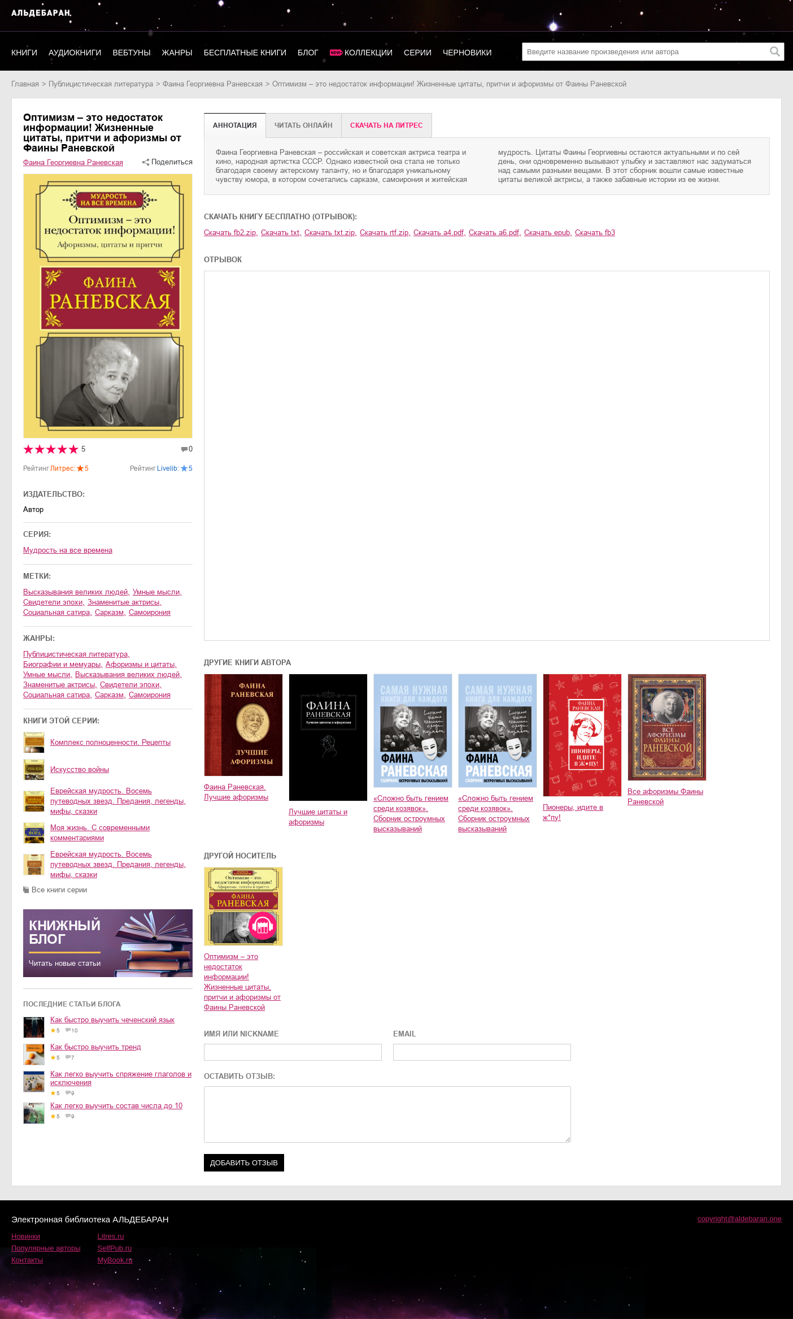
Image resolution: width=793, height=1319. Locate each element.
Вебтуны (131, 52)
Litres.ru (111, 1236)
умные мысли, (157, 592)
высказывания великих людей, (76, 592)
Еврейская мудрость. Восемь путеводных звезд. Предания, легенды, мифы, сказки (118, 801)
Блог (308, 52)
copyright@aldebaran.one (740, 1218)
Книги (24, 52)
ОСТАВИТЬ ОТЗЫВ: (239, 1076)
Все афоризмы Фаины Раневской (665, 796)
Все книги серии (59, 890)
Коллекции (369, 52)
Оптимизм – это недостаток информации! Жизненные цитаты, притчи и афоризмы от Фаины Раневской (242, 982)
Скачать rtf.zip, (385, 232)
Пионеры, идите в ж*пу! (573, 812)
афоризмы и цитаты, (141, 664)
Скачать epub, (548, 232)
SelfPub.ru (115, 1248)
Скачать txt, (281, 232)
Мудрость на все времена (67, 550)
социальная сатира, (57, 612)
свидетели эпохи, (54, 602)
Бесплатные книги (245, 52)
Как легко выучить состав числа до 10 (116, 1105)
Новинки (25, 1236)
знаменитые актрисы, (125, 602)
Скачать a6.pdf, (495, 232)
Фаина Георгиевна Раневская (213, 84)
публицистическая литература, (76, 654)
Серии (418, 52)
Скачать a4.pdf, (439, 232)
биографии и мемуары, (63, 664)
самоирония (150, 612)
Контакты (27, 1260)
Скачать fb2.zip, (231, 232)
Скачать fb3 (595, 232)
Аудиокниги (75, 52)
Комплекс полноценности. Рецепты (110, 742)
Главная (25, 84)
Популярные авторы (46, 1248)
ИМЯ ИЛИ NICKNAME (241, 1034)
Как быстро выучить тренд (95, 1047)
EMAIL (404, 1034)
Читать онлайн (303, 125)
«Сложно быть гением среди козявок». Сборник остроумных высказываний (410, 813)
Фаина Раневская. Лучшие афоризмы (236, 792)
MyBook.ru (115, 1260)
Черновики (467, 52)
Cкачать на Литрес (386, 125)
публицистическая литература (101, 84)
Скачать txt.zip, (330, 232)
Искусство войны (79, 769)
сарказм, (110, 612)
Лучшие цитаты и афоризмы (318, 817)
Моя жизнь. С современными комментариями (100, 832)
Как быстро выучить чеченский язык (112, 1020)
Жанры (177, 52)
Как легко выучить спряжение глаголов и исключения (120, 1078)
